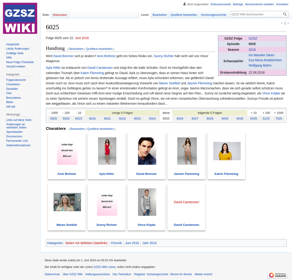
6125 (266, 118)
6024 (152, 118)
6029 (225, 118)
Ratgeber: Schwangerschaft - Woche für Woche (163, 274)
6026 (180, 118)
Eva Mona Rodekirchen (265, 60)
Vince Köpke (271, 93)
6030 (240, 118)
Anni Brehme (106, 56)
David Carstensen (100, 67)
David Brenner (63, 56)
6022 (122, 118)
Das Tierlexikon (121, 274)
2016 (252, 49)
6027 (195, 118)
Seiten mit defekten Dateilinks (86, 243)
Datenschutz (52, 274)
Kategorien (55, 243)
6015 (78, 118)
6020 (92, 118)
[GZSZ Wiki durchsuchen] (259, 14)
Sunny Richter (164, 56)
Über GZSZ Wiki (73, 274)
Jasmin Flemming (199, 83)
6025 (252, 44)
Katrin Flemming (92, 73)
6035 (253, 118)
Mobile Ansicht (203, 274)
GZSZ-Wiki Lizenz (105, 267)
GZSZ (253, 38)
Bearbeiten (76, 49)
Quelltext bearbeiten (99, 49)
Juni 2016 (82, 38)
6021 (107, 118)
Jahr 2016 (149, 243)
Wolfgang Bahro (260, 65)
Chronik (116, 243)
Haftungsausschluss (97, 274)
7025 (278, 118)
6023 (137, 118)
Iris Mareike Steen (261, 55)
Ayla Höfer (53, 67)
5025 (53, 118)
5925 (66, 118)
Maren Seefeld (169, 83)
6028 (209, 118)
